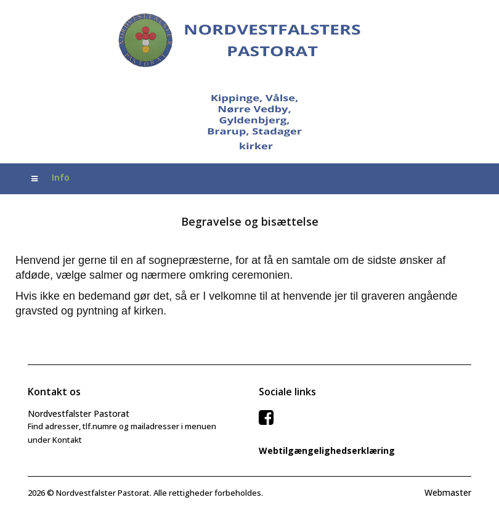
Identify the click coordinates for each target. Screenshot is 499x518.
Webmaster (447, 492)
